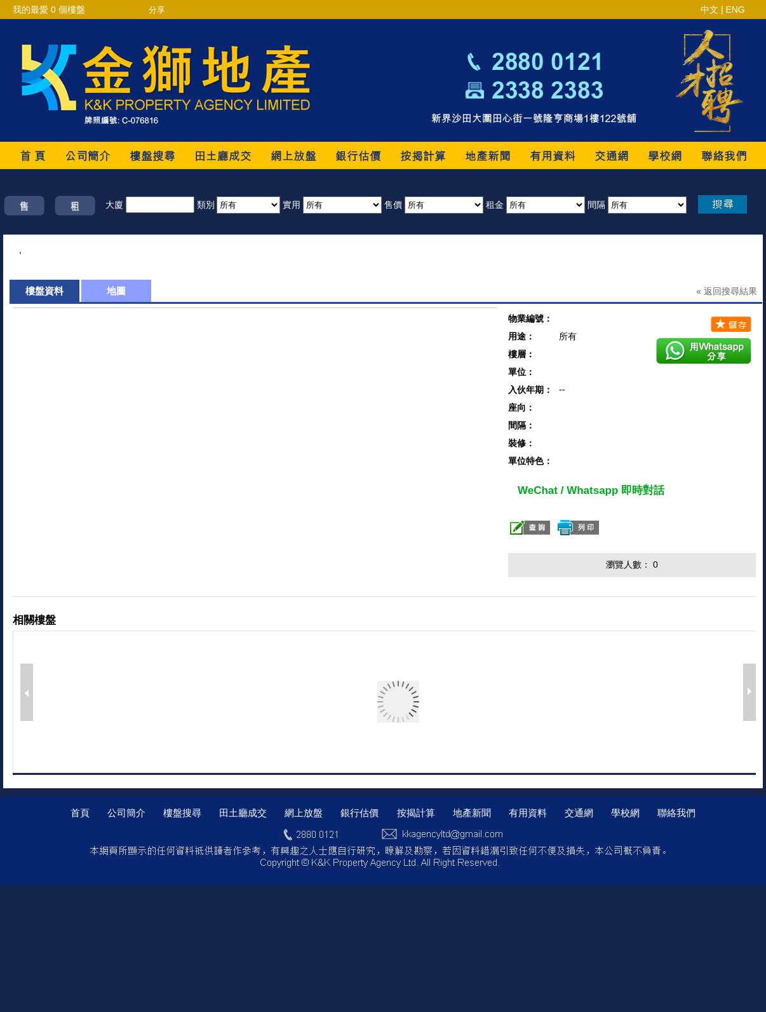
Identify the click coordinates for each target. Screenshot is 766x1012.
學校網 (625, 812)
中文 (709, 9)
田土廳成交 (243, 812)
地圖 (116, 290)
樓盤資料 (44, 290)
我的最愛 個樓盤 (49, 9)
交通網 (579, 812)
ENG (734, 9)
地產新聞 (472, 812)
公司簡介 (126, 812)
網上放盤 (304, 812)
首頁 (80, 812)
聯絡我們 (676, 812)
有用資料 (528, 812)
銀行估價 (359, 812)
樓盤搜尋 (182, 812)
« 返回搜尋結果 (726, 291)
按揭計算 (416, 812)
